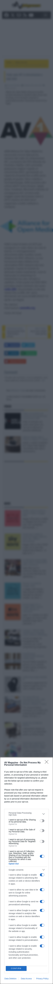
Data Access (26, 978)
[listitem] (26, 814)
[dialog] (26, 870)
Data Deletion (11, 978)
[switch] (42, 820)
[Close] (47, 763)
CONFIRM (16, 968)
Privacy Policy (42, 978)
